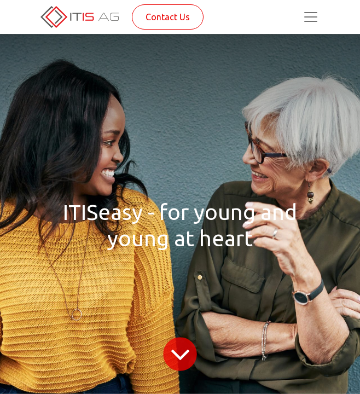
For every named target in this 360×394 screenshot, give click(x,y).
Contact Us (168, 17)
